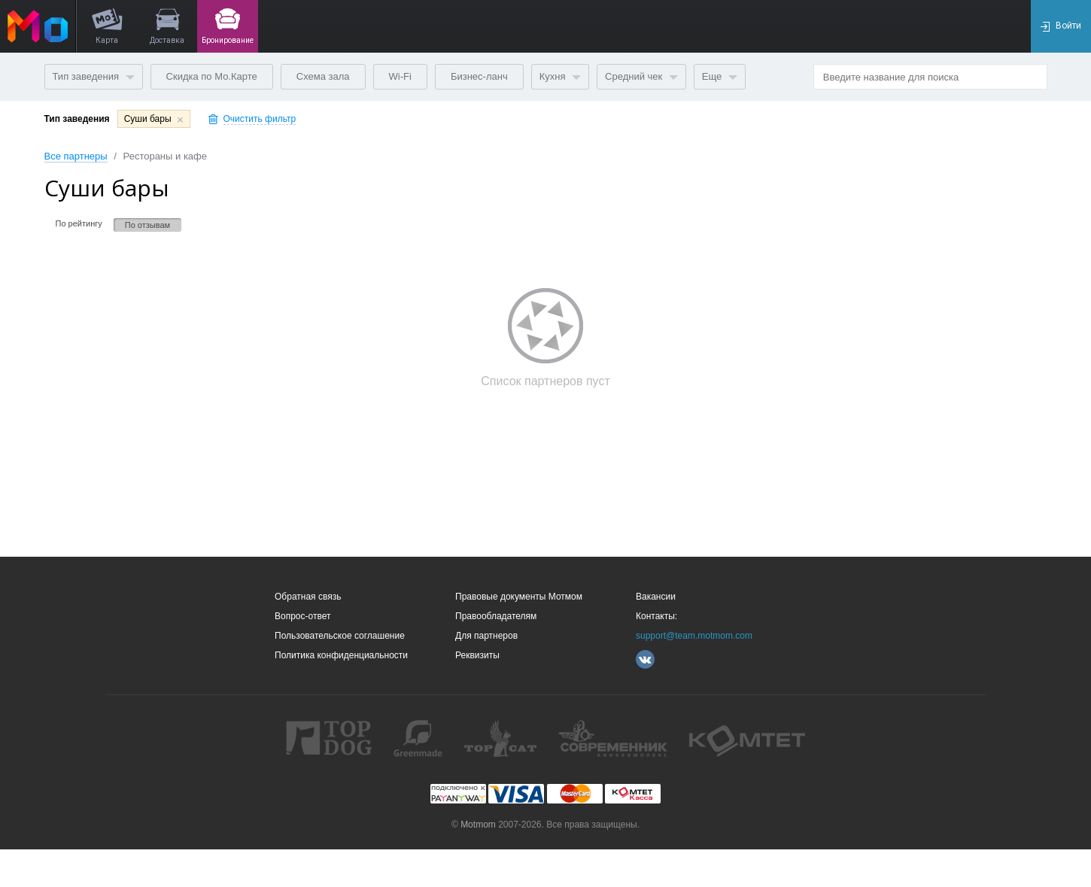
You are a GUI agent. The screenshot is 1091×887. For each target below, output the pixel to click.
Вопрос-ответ (302, 616)
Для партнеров (486, 635)
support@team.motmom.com (694, 635)
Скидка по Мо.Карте (211, 76)
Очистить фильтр (259, 119)
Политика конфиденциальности (341, 655)
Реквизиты (477, 655)
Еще (719, 76)
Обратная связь (308, 596)
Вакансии (656, 596)
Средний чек (641, 76)
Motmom (478, 824)
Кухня (560, 76)
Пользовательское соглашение (340, 635)
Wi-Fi (400, 76)
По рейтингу (79, 223)
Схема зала (323, 76)
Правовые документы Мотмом (518, 596)
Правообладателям (495, 616)
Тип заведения (94, 76)
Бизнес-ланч (479, 76)
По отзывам (147, 224)
